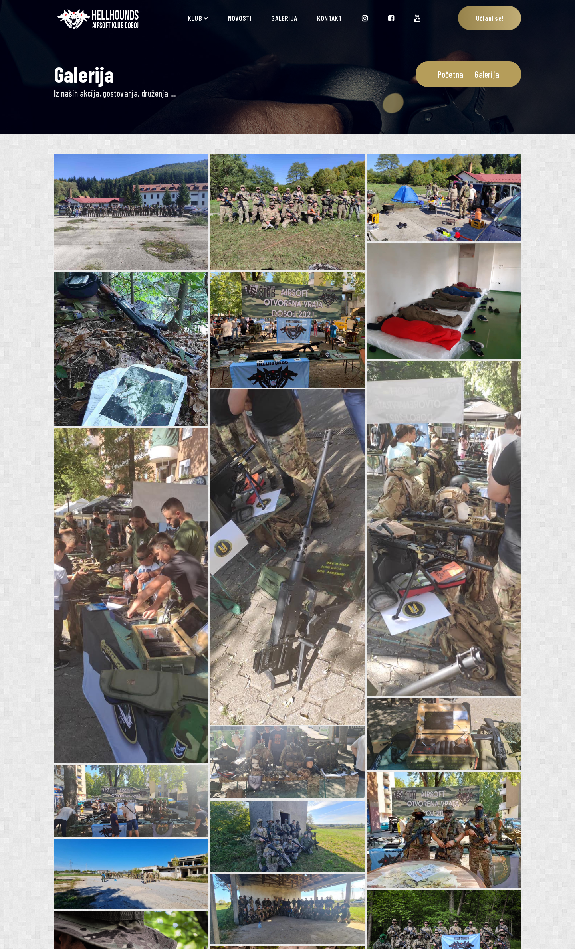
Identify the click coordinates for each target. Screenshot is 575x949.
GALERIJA (284, 18)
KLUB (195, 18)
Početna (450, 74)
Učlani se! (489, 18)
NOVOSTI (239, 18)
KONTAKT (329, 18)
